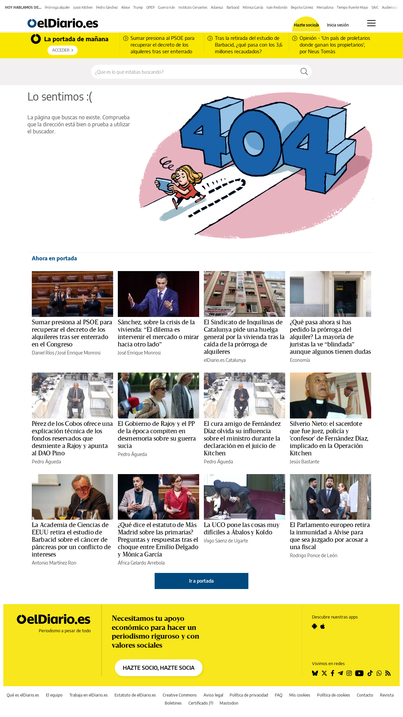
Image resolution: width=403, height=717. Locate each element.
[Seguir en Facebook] (332, 673)
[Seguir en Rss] (388, 673)
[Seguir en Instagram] (349, 673)
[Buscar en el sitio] (194, 72)
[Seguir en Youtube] (359, 673)
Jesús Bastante (304, 461)
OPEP (150, 7)
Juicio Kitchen (83, 7)
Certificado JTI (200, 703)
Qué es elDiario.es (23, 695)
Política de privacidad (249, 695)
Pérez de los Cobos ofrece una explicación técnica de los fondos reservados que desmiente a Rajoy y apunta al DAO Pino (72, 438)
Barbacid (233, 7)
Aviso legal (213, 695)
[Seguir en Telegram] (340, 673)
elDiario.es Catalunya (225, 360)
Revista (387, 695)
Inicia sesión (338, 25)
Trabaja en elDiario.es (88, 695)
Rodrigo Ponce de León (313, 555)
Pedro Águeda (46, 461)
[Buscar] (304, 72)
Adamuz (217, 7)
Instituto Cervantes (193, 7)
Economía (300, 360)
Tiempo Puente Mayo (352, 7)
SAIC (375, 7)
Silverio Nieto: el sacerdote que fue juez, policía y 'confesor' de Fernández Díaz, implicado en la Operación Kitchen (329, 438)
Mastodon (229, 703)
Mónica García (253, 7)
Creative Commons (180, 695)
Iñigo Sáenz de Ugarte (226, 540)
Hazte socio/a (306, 25)
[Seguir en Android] (314, 626)
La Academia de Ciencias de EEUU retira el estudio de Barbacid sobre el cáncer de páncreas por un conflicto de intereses (71, 540)
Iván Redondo (277, 7)
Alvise (125, 7)
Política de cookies (333, 695)
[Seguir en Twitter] (324, 673)
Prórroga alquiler (57, 7)
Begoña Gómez (302, 7)
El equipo (54, 695)
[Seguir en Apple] (322, 626)
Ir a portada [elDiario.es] (201, 581)
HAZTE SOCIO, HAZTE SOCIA (158, 667)
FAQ (279, 695)
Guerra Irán (166, 7)
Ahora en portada (54, 258)
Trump (138, 7)
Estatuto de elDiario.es (135, 695)
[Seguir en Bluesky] (315, 673)
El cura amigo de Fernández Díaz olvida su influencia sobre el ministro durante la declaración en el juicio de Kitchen (242, 438)
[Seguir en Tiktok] (370, 673)
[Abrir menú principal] (371, 23)
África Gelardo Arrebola (141, 563)
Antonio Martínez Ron (54, 563)
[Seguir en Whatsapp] (379, 673)
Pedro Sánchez (107, 7)
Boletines (173, 703)
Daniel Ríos (43, 352)
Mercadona (325, 7)
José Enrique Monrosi (79, 352)
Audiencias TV (392, 7)
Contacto (365, 695)
